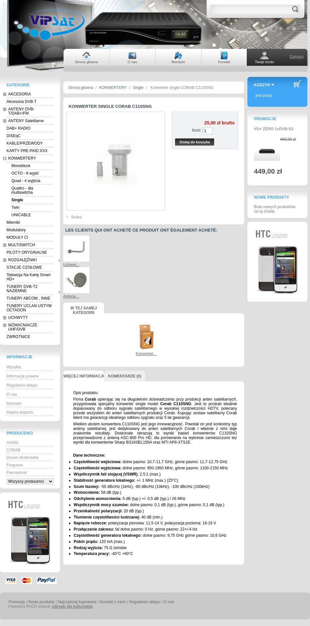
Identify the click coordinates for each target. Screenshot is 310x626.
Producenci (20, 433)
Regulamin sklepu (22, 385)
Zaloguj (296, 56)
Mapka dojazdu (20, 412)
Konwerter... (146, 353)
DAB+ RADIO (18, 128)
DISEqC (14, 136)
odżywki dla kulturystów (72, 606)
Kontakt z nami (113, 602)
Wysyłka (14, 367)
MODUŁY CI (17, 237)
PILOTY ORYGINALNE (27, 252)
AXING (13, 442)
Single (17, 200)
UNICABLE (21, 215)
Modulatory (16, 230)
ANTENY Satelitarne (26, 121)
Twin (15, 207)
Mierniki (13, 222)
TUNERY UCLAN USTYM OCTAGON (29, 308)
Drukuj (76, 217)
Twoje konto (264, 62)
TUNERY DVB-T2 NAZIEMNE (22, 288)
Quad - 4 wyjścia (25, 180)
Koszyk (262, 85)
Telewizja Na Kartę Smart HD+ (29, 277)
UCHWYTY (18, 317)
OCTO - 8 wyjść (25, 173)
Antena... (71, 296)
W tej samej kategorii (83, 309)
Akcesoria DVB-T (22, 101)
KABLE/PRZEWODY (25, 143)
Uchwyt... (71, 265)
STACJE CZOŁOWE (24, 267)
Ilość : (197, 130)
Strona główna (80, 87)
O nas (12, 394)
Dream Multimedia (22, 457)
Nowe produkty (271, 197)
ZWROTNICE (18, 336)
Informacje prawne (23, 376)
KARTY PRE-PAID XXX (27, 151)
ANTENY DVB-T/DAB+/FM (21, 111)
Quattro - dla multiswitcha (22, 190)
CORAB (14, 450)
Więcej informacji (83, 376)
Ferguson (15, 465)
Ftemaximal (17, 472)
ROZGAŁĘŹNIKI (22, 260)
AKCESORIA (19, 94)
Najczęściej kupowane (77, 602)
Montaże (14, 403)
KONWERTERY (22, 158)
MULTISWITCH (21, 245)
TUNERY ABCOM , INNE (28, 298)
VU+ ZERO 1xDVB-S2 (273, 129)
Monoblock (20, 166)
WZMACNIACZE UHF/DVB (22, 327)
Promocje (265, 119)
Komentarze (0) (124, 376)
